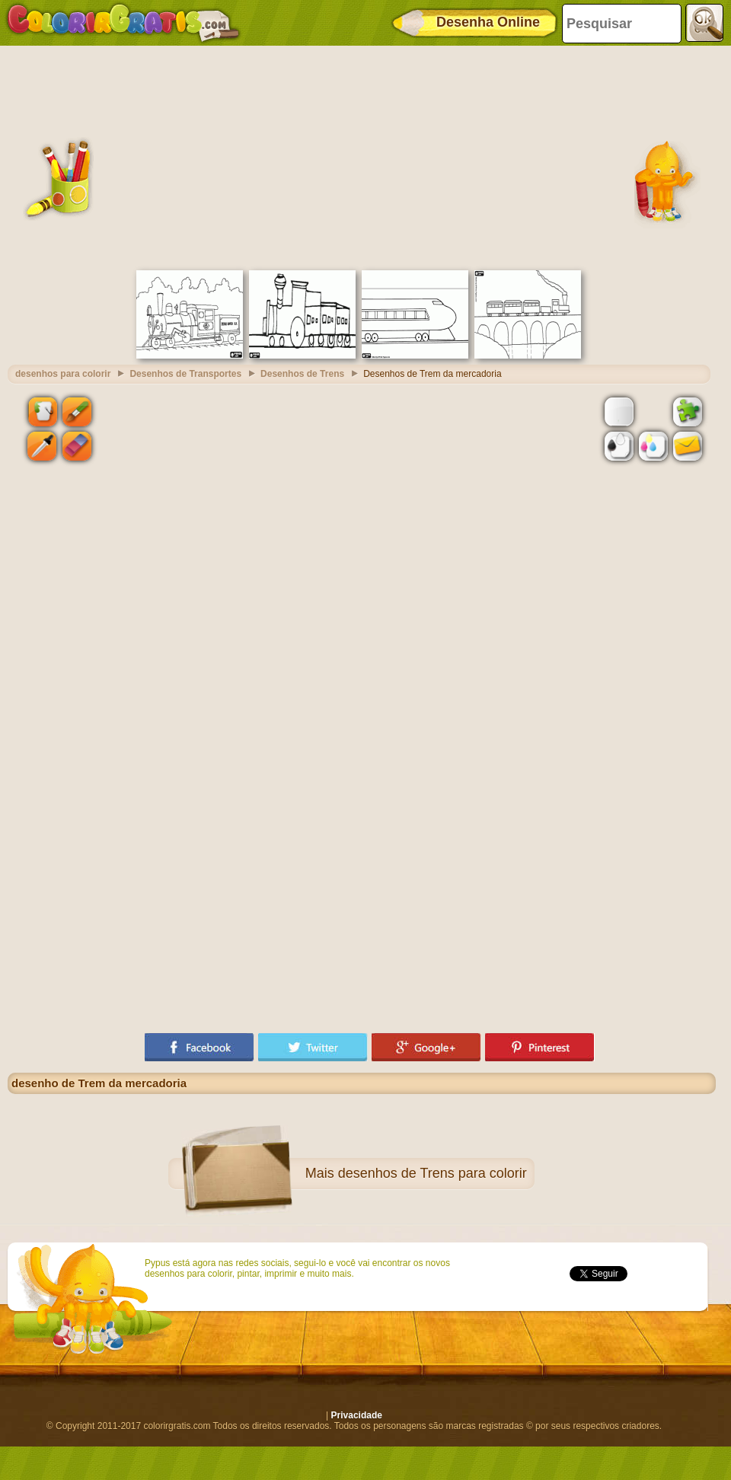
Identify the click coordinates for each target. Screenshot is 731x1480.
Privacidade (356, 1415)
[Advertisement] (361, 156)
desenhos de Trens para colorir (432, 1173)
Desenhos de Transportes (185, 373)
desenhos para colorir (62, 373)
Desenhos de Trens (302, 373)
